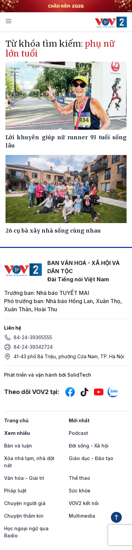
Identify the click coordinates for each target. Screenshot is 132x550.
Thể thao (79, 478)
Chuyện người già (25, 503)
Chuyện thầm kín (24, 516)
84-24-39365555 (33, 337)
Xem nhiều (17, 433)
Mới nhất (79, 420)
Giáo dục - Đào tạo (91, 458)
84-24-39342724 (33, 347)
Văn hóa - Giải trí (24, 478)
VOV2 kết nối (84, 503)
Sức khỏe (79, 490)
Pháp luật (15, 490)
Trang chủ (16, 420)
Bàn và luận (18, 446)
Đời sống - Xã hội (89, 446)
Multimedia (82, 516)
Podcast (78, 433)
